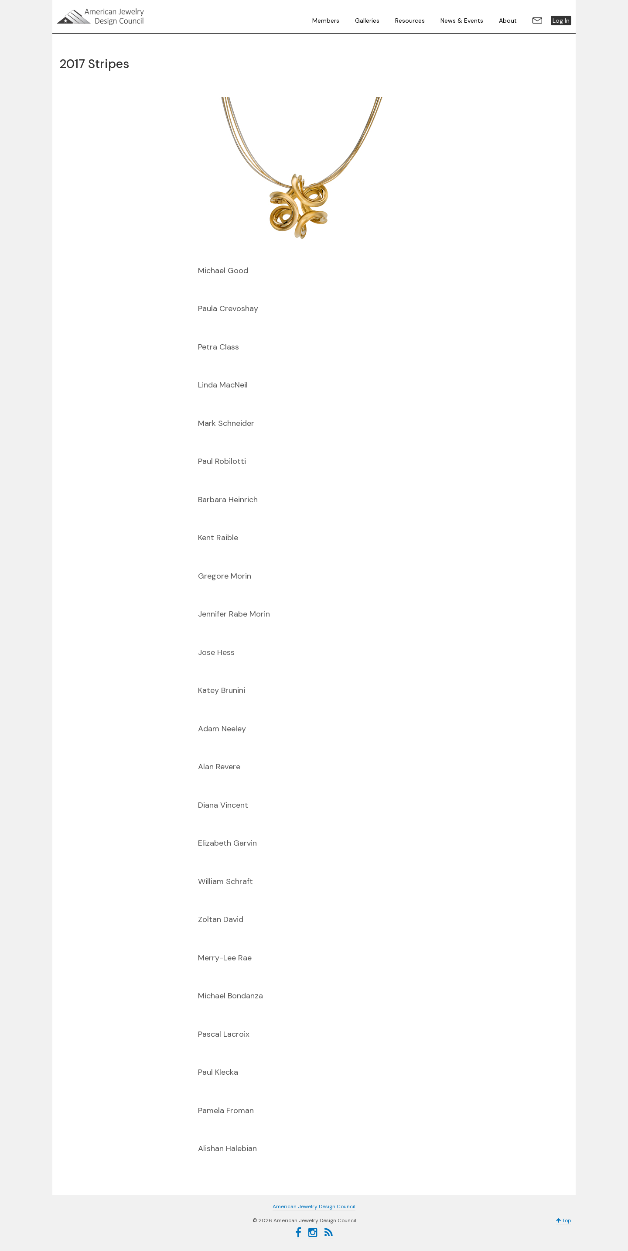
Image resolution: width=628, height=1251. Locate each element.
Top (563, 1220)
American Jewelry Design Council (122, 16)
